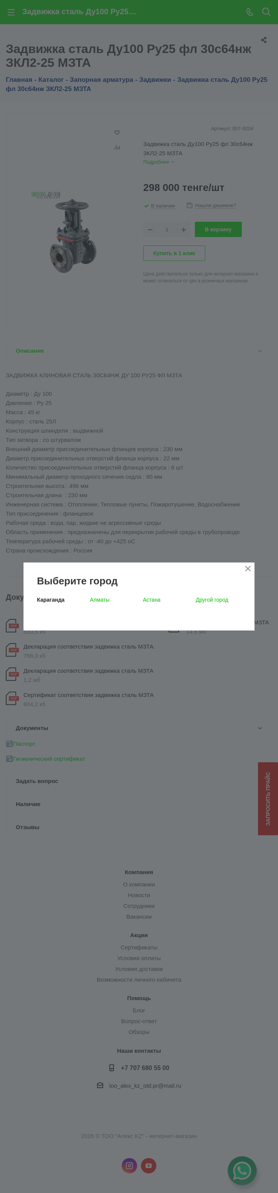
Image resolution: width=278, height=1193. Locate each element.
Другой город (212, 600)
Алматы (100, 600)
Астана (152, 600)
